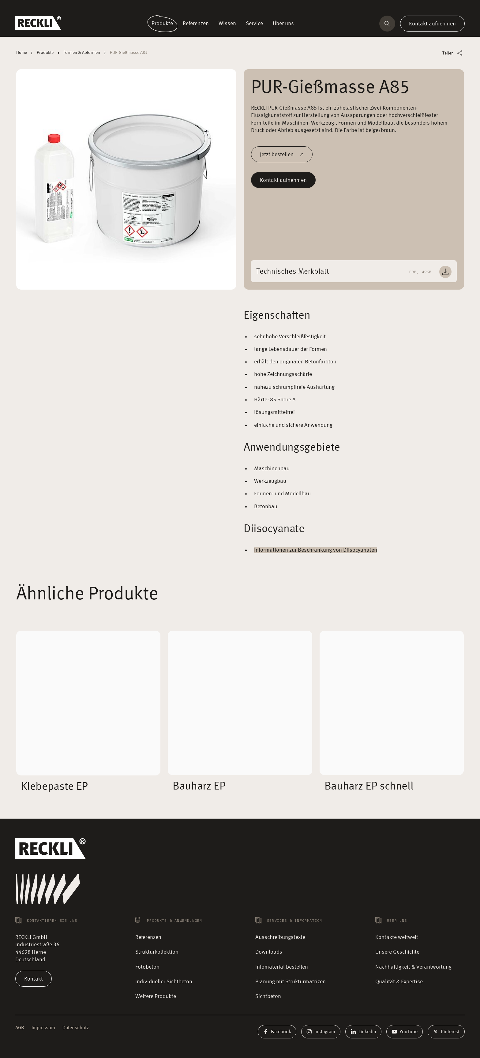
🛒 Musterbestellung (347, 7)
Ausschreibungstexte (280, 937)
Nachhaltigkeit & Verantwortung (413, 967)
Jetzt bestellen (282, 154)
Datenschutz (75, 1028)
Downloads (268, 952)
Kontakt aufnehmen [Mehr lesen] (283, 180)
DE (457, 7)
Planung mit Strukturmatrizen (290, 982)
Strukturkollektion (156, 952)
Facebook (277, 1031)
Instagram (320, 1031)
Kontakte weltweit (388, 7)
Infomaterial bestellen (281, 967)
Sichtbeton (268, 996)
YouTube (404, 1031)
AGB (19, 1028)
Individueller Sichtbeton (163, 982)
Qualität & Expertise (399, 982)
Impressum (43, 1028)
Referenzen (148, 937)
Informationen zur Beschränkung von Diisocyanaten (315, 550)
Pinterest (446, 1031)
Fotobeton (147, 967)
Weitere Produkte (155, 996)
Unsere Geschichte (397, 952)
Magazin (417, 7)
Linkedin (363, 1031)
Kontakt (33, 979)
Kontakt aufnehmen (432, 24)
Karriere (436, 7)
